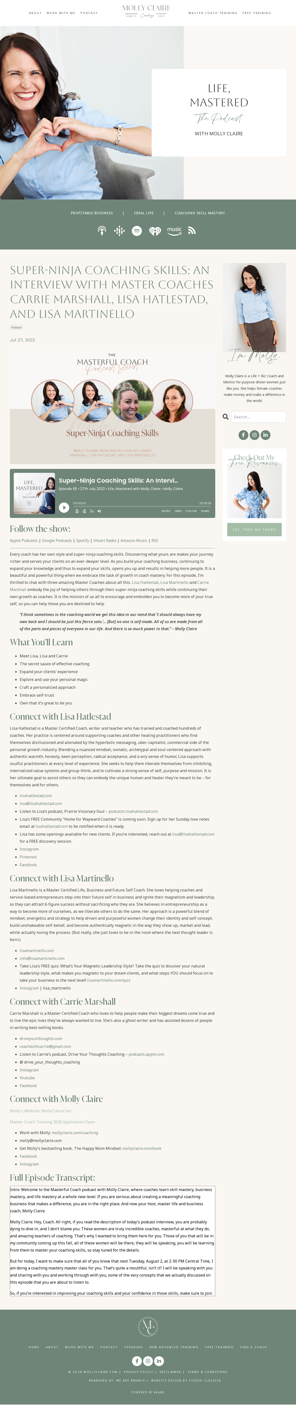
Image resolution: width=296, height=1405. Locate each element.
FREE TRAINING (256, 13)
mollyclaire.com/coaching (75, 1132)
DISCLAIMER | (172, 1372)
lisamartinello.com (37, 950)
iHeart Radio (104, 540)
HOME (34, 1347)
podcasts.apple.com (146, 1054)
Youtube (27, 1077)
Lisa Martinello (174, 582)
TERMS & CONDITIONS (208, 1372)
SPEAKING (133, 1347)
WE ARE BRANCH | (132, 1381)
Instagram (29, 849)
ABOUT (35, 13)
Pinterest (28, 857)
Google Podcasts (57, 540)
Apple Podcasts (24, 540)
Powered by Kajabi (148, 1392)
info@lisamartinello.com (42, 958)
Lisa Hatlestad (145, 582)
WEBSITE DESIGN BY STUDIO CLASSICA (186, 1381)
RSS (154, 540)
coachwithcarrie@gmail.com (45, 1046)
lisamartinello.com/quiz (109, 980)
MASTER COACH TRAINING (213, 13)
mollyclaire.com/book (141, 1148)
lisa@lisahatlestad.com (41, 803)
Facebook (28, 864)
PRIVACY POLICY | (140, 1372)
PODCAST (89, 13)
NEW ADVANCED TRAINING (174, 1347)
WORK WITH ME (61, 13)
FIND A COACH (253, 1347)
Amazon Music (134, 540)
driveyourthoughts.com (41, 1038)
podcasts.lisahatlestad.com (133, 811)
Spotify (82, 540)
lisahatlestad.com (36, 795)
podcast (16, 327)
